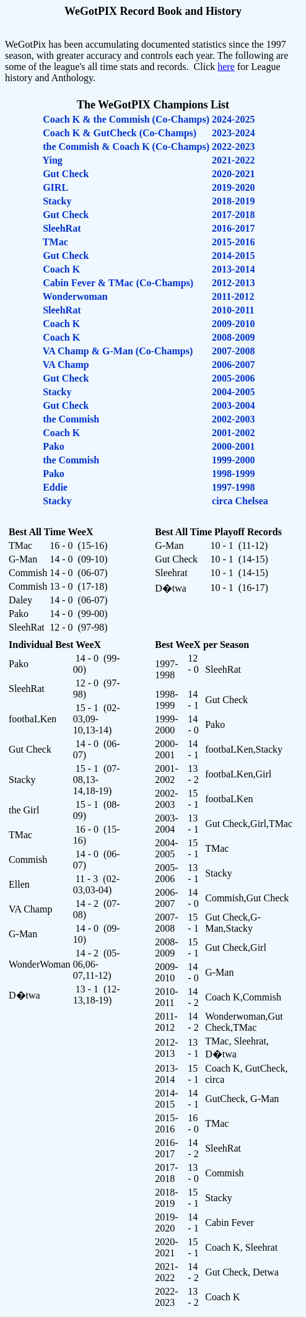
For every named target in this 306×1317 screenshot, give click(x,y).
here (226, 66)
